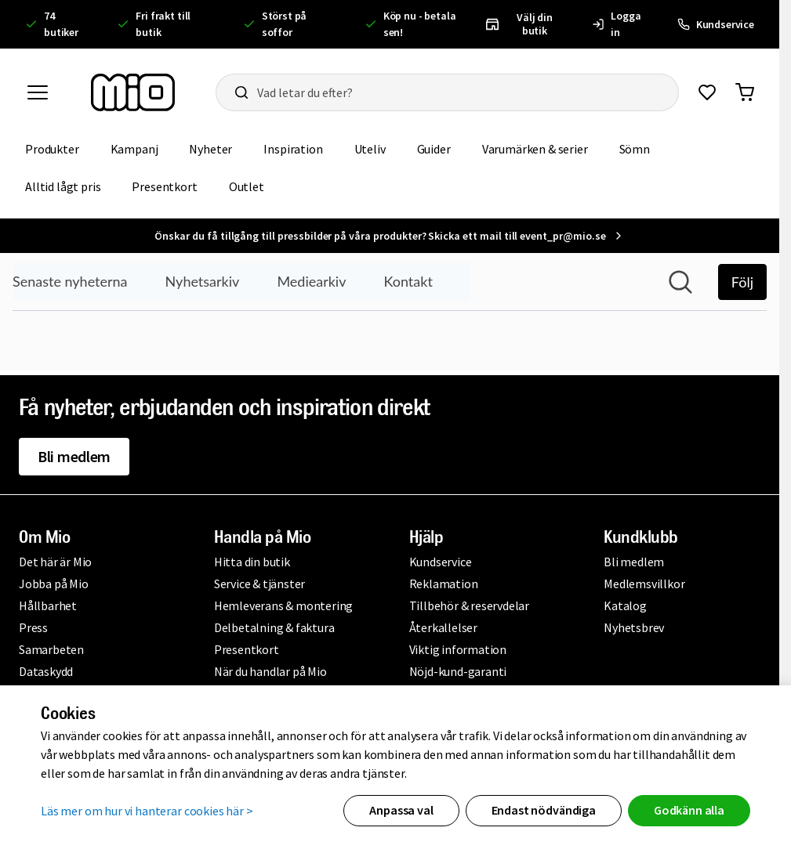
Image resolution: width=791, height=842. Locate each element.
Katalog (625, 605)
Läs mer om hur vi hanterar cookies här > (147, 811)
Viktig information (457, 649)
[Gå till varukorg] (744, 92)
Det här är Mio (55, 561)
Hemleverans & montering (283, 605)
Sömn (634, 149)
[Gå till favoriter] (707, 92)
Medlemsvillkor (644, 583)
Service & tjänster (259, 583)
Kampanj (134, 149)
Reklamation (443, 583)
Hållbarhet (48, 605)
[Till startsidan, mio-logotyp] (133, 92)
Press (33, 627)
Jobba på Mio (54, 583)
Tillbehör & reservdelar (469, 605)
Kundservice (440, 561)
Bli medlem (74, 456)
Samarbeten (51, 649)
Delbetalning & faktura (274, 627)
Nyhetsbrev (634, 627)
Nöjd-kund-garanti (458, 671)
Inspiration (292, 149)
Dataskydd (46, 671)
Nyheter (210, 149)
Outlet (246, 186)
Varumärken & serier (535, 149)
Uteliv (370, 149)
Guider (434, 149)
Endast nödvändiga (544, 810)
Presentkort (164, 186)
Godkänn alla (689, 810)
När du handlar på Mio (270, 671)
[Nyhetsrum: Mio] (389, 311)
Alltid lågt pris (62, 186)
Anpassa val (401, 810)
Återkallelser (443, 627)
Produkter (52, 149)
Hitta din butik (252, 561)
